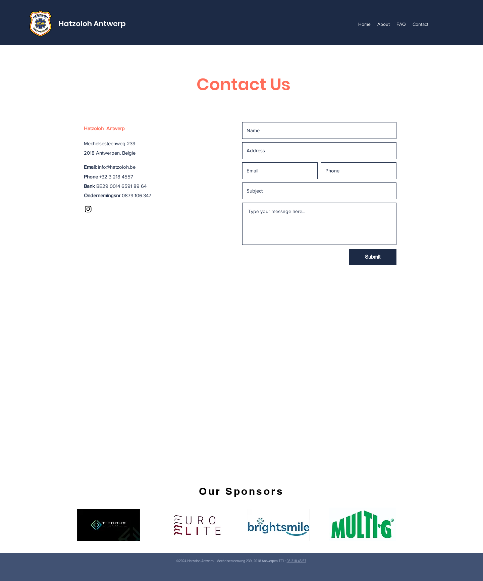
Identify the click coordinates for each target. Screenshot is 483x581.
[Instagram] (88, 209)
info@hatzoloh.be (117, 167)
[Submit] (372, 257)
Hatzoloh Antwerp (92, 23)
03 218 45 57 (296, 561)
